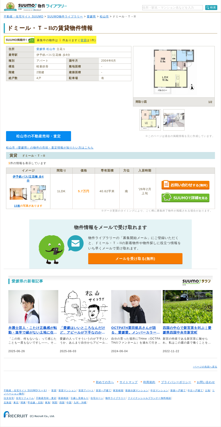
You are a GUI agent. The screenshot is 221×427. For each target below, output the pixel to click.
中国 (69, 402)
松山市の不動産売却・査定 (38, 136)
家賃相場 (118, 390)
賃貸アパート (86, 390)
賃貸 (84, 40)
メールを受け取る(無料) (135, 259)
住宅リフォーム (25, 398)
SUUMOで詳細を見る (185, 197)
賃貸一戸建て (103, 390)
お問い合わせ (206, 382)
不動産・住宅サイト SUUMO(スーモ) (25, 390)
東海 (47, 402)
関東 (23, 402)
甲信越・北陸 (35, 402)
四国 (62, 402)
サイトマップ (129, 382)
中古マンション (159, 390)
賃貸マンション (67, 390)
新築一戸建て (178, 390)
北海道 (7, 402)
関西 (54, 402)
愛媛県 (91, 16)
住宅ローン (97, 398)
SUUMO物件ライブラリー (65, 16)
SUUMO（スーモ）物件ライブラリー (35, 6)
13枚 (17, 205)
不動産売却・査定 (46, 398)
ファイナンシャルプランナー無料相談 (149, 398)
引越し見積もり (79, 398)
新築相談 (63, 398)
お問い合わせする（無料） (185, 185)
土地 (207, 390)
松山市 (104, 16)
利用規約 (149, 382)
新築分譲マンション (136, 390)
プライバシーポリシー (176, 382)
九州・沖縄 (80, 402)
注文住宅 (9, 398)
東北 (16, 402)
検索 (213, 7)
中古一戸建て (195, 390)
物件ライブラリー (115, 398)
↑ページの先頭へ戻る (205, 366)
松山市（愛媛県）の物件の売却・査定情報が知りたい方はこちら (50, 147)
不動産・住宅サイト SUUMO (23, 16)
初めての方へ (105, 382)
